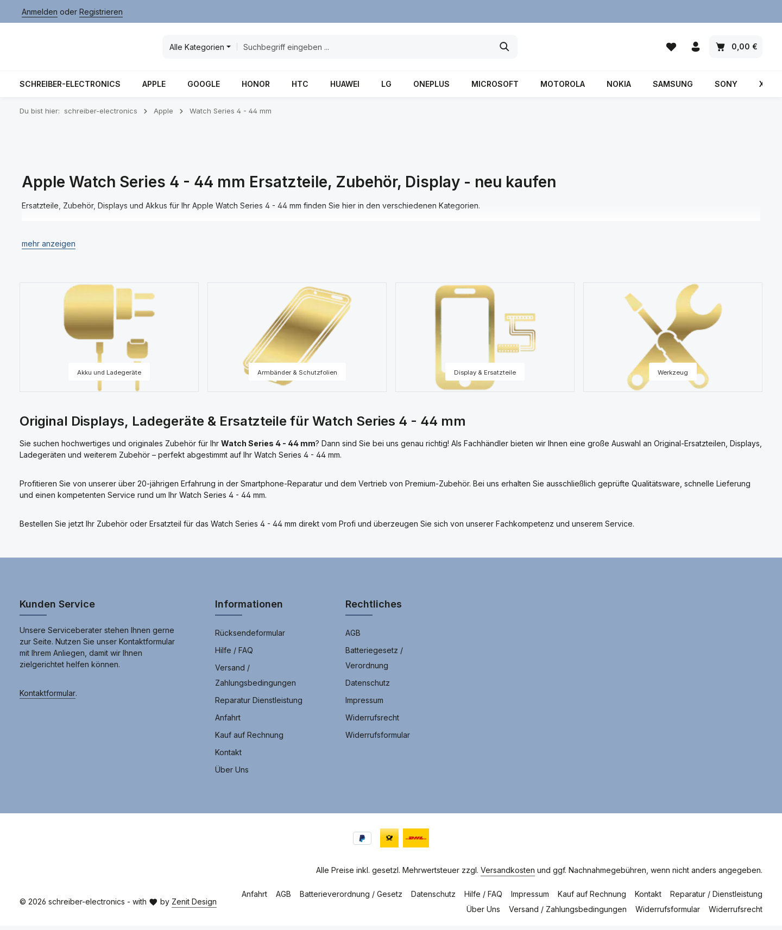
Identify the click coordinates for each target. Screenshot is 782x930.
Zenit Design (194, 905)
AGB (353, 637)
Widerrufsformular (377, 739)
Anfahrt (228, 721)
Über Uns (232, 774)
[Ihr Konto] (695, 49)
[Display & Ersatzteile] (485, 341)
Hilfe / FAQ (234, 654)
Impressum (364, 704)
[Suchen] (585, 49)
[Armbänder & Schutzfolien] (297, 341)
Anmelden (40, 11)
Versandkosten (508, 874)
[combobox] (445, 49)
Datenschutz (367, 687)
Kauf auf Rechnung (249, 739)
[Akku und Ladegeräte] (109, 341)
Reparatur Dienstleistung (258, 704)
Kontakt (228, 756)
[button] (48, 247)
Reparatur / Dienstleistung (716, 898)
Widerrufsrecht (372, 721)
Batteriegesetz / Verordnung (374, 662)
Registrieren (101, 11)
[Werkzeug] (673, 341)
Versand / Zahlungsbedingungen (255, 679)
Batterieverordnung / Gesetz (351, 898)
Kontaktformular (47, 697)
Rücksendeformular (250, 637)
